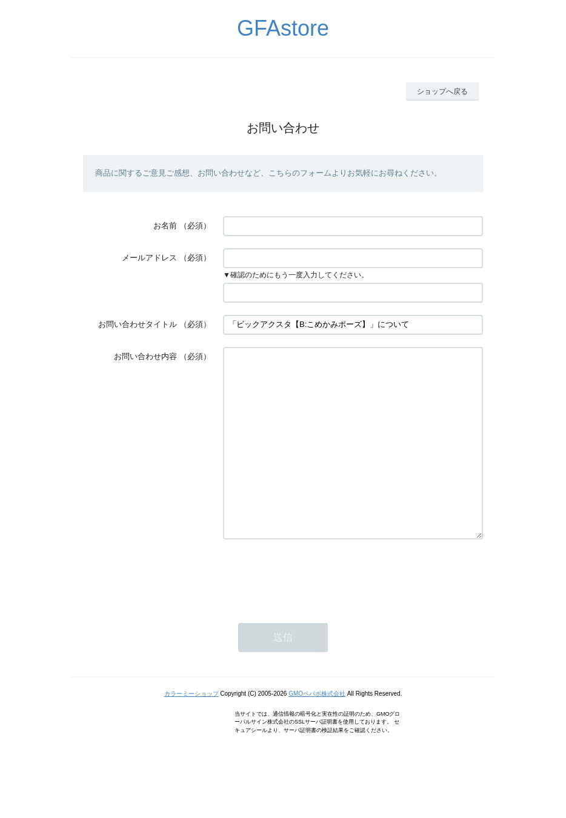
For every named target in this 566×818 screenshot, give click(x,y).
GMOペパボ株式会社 (316, 730)
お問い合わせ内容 (145, 356)
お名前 (165, 225)
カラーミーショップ (191, 730)
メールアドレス (149, 257)
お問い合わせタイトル (137, 324)
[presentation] (315, 611)
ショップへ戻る (442, 91)
